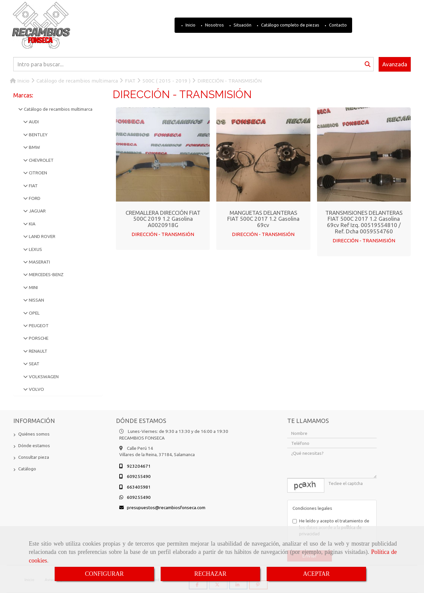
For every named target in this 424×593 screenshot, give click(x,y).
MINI (33, 287)
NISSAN (36, 300)
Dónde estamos (34, 445)
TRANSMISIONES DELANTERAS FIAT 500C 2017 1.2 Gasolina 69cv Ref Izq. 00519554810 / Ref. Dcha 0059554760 (363, 221)
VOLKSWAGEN (43, 376)
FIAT (33, 185)
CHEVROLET (41, 160)
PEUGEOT (38, 325)
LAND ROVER (41, 236)
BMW (34, 147)
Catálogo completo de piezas (289, 25)
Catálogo (27, 468)
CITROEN (37, 172)
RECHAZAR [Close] (210, 573)
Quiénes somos (34, 434)
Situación (242, 25)
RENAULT (37, 351)
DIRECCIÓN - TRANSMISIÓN (163, 234)
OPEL (34, 313)
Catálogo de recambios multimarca (57, 109)
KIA (31, 223)
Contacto (337, 25)
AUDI (33, 121)
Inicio (190, 25)
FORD (34, 198)
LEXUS (35, 249)
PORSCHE (38, 338)
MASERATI (39, 262)
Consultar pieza (33, 457)
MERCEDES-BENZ (46, 274)
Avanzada (394, 64)
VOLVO (36, 389)
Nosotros (214, 25)
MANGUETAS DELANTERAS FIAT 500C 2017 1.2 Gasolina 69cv (263, 218)
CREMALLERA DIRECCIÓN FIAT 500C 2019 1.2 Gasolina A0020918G (163, 218)
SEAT (33, 363)
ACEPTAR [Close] (316, 573)
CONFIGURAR (104, 573)
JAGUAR (37, 210)
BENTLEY (37, 134)
